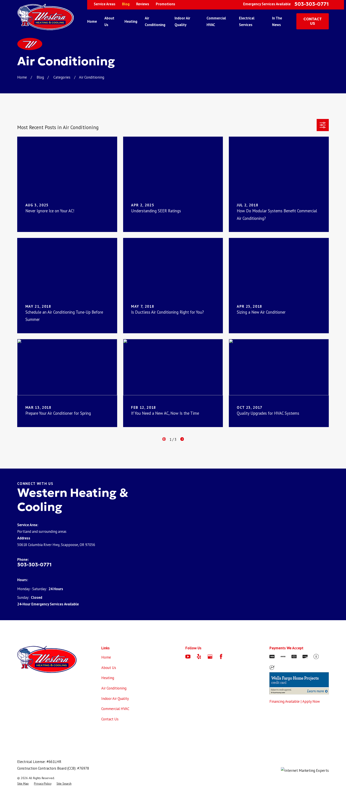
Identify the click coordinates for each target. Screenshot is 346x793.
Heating (107, 677)
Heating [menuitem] (130, 21)
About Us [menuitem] (109, 21)
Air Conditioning (113, 688)
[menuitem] (23, 783)
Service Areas (104, 4)
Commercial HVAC (115, 708)
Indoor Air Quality (115, 698)
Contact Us (109, 719)
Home (106, 657)
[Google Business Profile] (209, 656)
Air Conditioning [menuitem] (155, 21)
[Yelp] (198, 656)
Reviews (142, 4)
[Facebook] (221, 656)
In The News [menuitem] (277, 21)
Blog (126, 4)
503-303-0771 (311, 4)
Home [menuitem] (92, 21)
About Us (108, 667)
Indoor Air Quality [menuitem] (182, 21)
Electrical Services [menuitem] (246, 21)
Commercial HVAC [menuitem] (216, 21)
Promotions (165, 4)
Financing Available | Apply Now (294, 701)
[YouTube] (187, 656)
